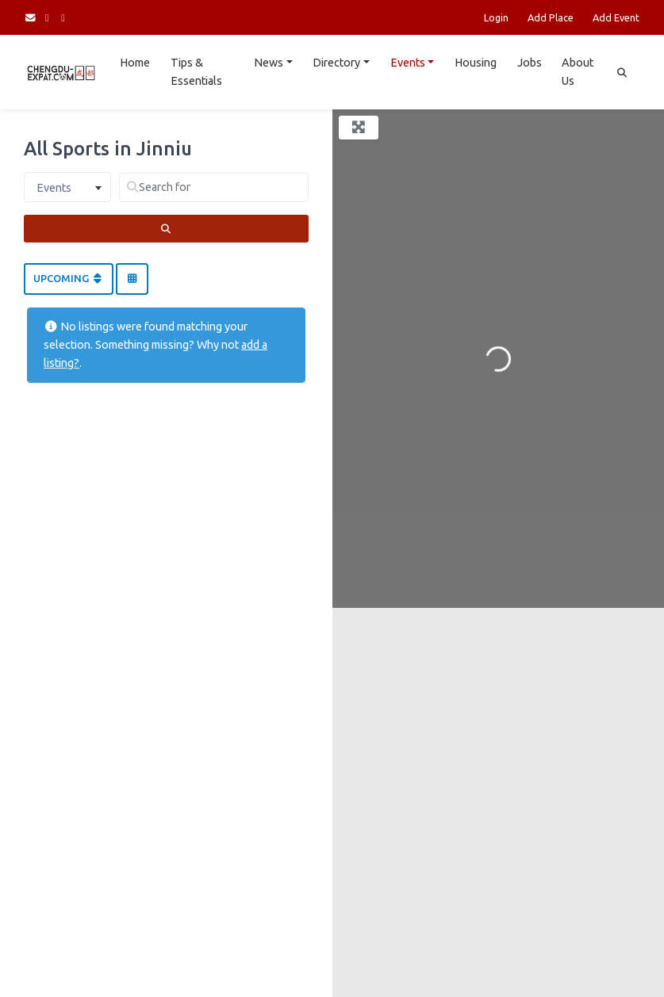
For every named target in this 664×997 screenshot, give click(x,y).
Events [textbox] (53, 187)
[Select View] (132, 279)
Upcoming (68, 278)
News (268, 62)
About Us (577, 71)
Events (407, 62)
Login (496, 17)
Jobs (529, 62)
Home (135, 62)
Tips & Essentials (196, 71)
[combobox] (67, 187)
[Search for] (214, 187)
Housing (476, 62)
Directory (336, 62)
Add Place (551, 17)
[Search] (166, 229)
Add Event (616, 17)
